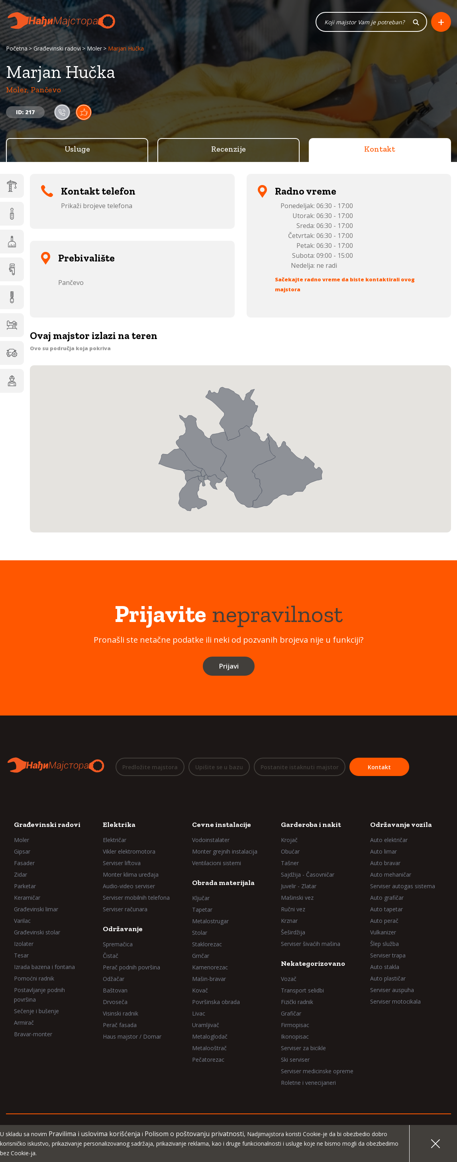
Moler (94, 49)
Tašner (290, 863)
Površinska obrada (216, 1002)
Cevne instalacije (221, 824)
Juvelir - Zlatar (298, 886)
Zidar (20, 874)
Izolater (23, 944)
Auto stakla (384, 967)
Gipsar (22, 851)
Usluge (77, 149)
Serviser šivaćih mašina (310, 944)
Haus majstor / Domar (132, 1036)
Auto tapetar (386, 909)
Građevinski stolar (37, 932)
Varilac (22, 920)
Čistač (110, 955)
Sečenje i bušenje (36, 1011)
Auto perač (384, 920)
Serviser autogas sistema (402, 886)
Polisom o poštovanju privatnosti (194, 1133)
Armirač (24, 1022)
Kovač (200, 990)
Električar (114, 840)
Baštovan (115, 990)
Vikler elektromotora (129, 851)
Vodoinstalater (210, 840)
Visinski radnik (120, 1013)
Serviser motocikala (395, 1001)
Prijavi (229, 666)
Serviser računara (125, 909)
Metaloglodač (210, 1036)
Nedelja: (303, 265)
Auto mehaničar (390, 874)
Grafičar (291, 1013)
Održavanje (123, 928)
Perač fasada (120, 1025)
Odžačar (113, 979)
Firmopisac (295, 1025)
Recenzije (228, 149)
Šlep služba (384, 944)
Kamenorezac (210, 967)
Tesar (21, 955)
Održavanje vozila (401, 824)
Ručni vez (293, 909)
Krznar (289, 920)
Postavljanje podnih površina (39, 994)
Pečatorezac (208, 1059)
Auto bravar (385, 863)
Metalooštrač (209, 1048)
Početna (16, 49)
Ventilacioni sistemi (216, 863)
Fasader (24, 863)
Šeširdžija (293, 932)
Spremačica (118, 944)
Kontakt (379, 149)
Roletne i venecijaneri (308, 1082)
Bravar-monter (33, 1034)
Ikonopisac (295, 1036)
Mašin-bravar (209, 979)
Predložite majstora (150, 767)
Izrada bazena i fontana (44, 967)
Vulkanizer (383, 932)
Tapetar (202, 909)
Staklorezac (207, 944)
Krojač (289, 840)
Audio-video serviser (129, 886)
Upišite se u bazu (219, 767)
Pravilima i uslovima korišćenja (94, 1133)
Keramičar (27, 897)
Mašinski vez (297, 897)
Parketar (25, 886)
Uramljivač (205, 1025)
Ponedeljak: (297, 206)
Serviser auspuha (392, 990)
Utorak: (303, 216)
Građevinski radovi (57, 49)
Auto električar (389, 840)
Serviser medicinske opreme (317, 1071)
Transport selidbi (302, 990)
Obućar (290, 851)
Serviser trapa (388, 955)
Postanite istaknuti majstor (300, 767)
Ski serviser (295, 1059)
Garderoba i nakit (311, 824)
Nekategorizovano (313, 963)
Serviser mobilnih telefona (136, 897)
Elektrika (119, 824)
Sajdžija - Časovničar (307, 874)
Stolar (199, 932)
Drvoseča (115, 1002)
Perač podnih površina (131, 967)
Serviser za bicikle (303, 1048)
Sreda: (305, 226)
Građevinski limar (36, 909)
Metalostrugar (210, 921)
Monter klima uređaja (131, 874)
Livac (198, 1013)
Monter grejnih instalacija (224, 851)
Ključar (201, 898)
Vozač (288, 979)
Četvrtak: (301, 236)
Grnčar (200, 955)
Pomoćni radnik (34, 978)
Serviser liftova (122, 863)
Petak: (305, 246)
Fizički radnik (297, 1002)
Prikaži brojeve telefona (96, 206)
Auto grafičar (387, 897)
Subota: (303, 256)
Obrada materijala (223, 882)
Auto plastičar (388, 978)
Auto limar (383, 851)
